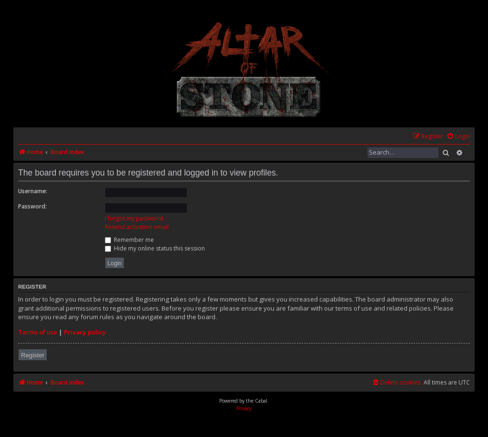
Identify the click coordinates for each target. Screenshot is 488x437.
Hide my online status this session (155, 248)
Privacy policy (85, 332)
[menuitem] (458, 136)
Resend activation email (137, 226)
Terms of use (37, 332)
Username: (32, 191)
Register (32, 355)
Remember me (129, 240)
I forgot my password (134, 218)
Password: (32, 206)
